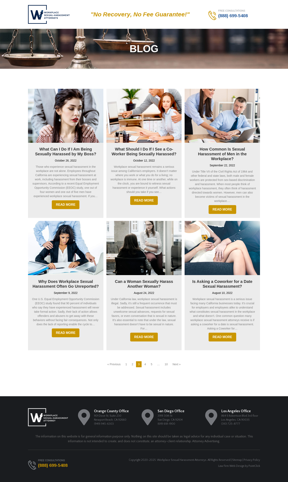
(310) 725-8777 (230, 423)
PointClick (254, 466)
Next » (177, 364)
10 (166, 364)
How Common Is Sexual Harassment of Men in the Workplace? (222, 154)
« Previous (114, 364)
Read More (65, 204)
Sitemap (237, 460)
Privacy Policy (252, 460)
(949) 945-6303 (104, 423)
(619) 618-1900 (166, 423)
